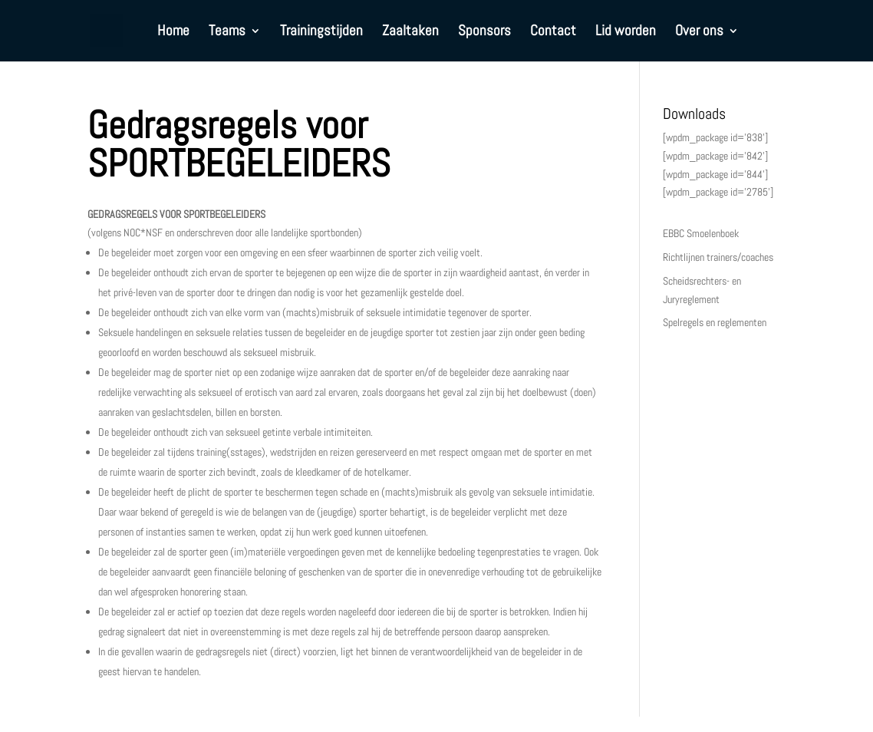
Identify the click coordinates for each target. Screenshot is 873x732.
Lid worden (625, 32)
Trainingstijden (321, 32)
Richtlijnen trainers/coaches (718, 257)
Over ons (699, 32)
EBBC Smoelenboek (701, 233)
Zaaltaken (410, 32)
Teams (227, 32)
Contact (553, 32)
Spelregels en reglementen (714, 322)
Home (173, 32)
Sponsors (484, 32)
